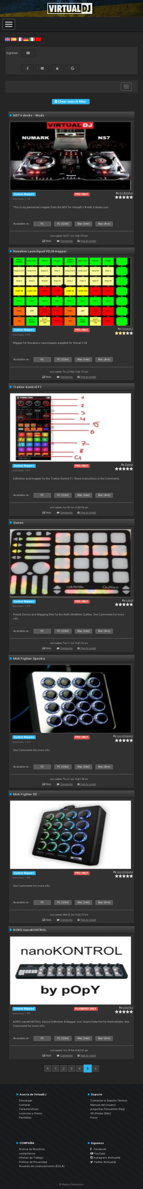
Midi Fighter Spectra (29, 658)
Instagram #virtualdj (105, 1157)
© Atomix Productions (71, 1184)
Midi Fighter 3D (25, 794)
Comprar (24, 1105)
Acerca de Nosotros (32, 1149)
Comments (66, 241)
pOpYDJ (128, 1007)
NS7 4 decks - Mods (28, 115)
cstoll (129, 600)
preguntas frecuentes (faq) (107, 1109)
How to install (88, 241)
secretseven (125, 736)
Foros (94, 1117)
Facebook (98, 1149)
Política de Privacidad (33, 1162)
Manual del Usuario (103, 1105)
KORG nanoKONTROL (29, 930)
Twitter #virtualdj (103, 1162)
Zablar (129, 464)
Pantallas (25, 1117)
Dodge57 (127, 328)
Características (29, 1109)
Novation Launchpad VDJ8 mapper (40, 251)
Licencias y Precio (30, 1113)
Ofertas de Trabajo (31, 1157)
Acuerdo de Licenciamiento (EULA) (42, 1166)
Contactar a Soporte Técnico (108, 1100)
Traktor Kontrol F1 (27, 387)
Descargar (25, 1100)
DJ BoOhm (126, 193)
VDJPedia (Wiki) (100, 1113)
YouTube (97, 1153)
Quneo (18, 522)
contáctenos (27, 1153)
